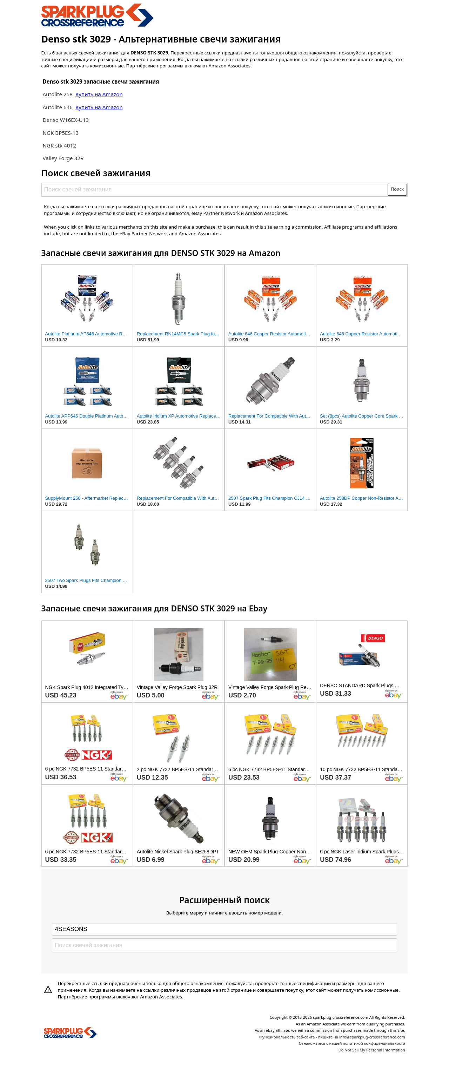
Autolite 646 (58, 107)
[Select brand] (224, 930)
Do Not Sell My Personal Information (372, 1049)
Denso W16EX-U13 (65, 119)
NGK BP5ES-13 (60, 132)
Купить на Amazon (99, 94)
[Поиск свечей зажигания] (215, 189)
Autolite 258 (58, 94)
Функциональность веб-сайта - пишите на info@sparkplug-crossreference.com (332, 1037)
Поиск (397, 189)
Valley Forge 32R (62, 158)
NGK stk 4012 (59, 145)
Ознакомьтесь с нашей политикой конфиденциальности (352, 1043)
